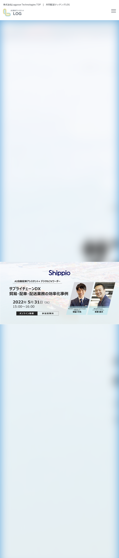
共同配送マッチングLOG (58, 4)
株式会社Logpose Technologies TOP (22, 4)
